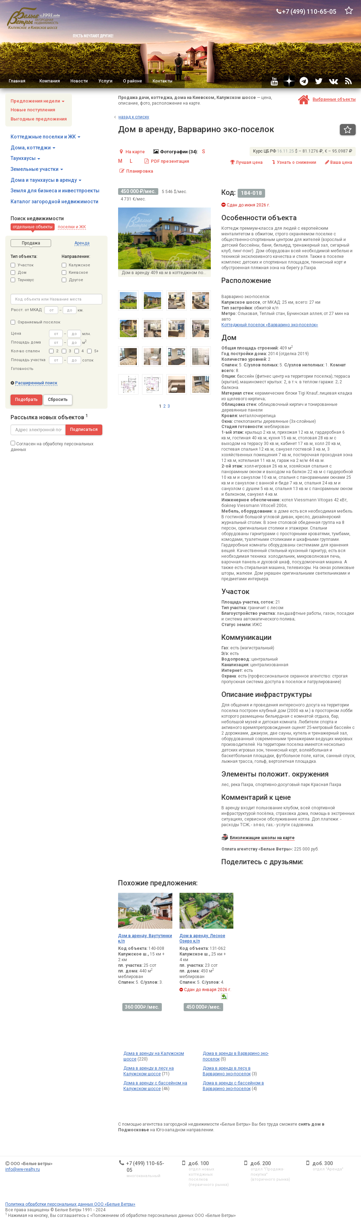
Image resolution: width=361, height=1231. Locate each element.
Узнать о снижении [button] (293, 162)
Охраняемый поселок (35, 322)
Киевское (75, 272)
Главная (17, 81)
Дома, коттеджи (33, 147)
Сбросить (58, 399)
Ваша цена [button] (338, 162)
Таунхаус (22, 280)
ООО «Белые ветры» (32, 1163)
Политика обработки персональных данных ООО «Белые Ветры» (70, 1204)
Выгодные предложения (39, 119)
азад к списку (133, 117)
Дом (18, 272)
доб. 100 (198, 1163)
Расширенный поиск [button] (36, 383)
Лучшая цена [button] (246, 162)
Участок (22, 265)
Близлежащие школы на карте (262, 837)
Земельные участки (37, 169)
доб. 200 (260, 1163)
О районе (132, 81)
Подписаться (84, 429)
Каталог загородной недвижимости (54, 201)
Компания (49, 81)
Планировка (136, 171)
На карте (131, 151)
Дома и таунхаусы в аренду (46, 180)
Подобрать (26, 399)
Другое (72, 280)
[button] (33, 226)
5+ (93, 351)
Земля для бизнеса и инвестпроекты (55, 190)
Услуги (105, 81)
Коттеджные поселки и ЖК (45, 137)
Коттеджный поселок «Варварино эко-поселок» (269, 324)
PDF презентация (166, 161)
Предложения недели (38, 101)
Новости (79, 81)
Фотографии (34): (175, 151)
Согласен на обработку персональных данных (52, 446)
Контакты (162, 81)
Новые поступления (33, 109)
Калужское (76, 265)
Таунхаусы (25, 158)
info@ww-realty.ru (22, 1169)
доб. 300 (322, 1163)
